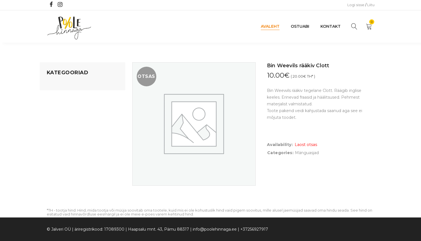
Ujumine (55, 158)
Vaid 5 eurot (58, 169)
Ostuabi (300, 26)
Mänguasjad (59, 84)
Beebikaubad (60, 126)
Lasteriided (57, 148)
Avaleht (270, 26)
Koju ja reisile (59, 95)
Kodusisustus (60, 105)
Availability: (280, 144)
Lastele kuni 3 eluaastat (70, 116)
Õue (51, 137)
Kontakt (330, 26)
